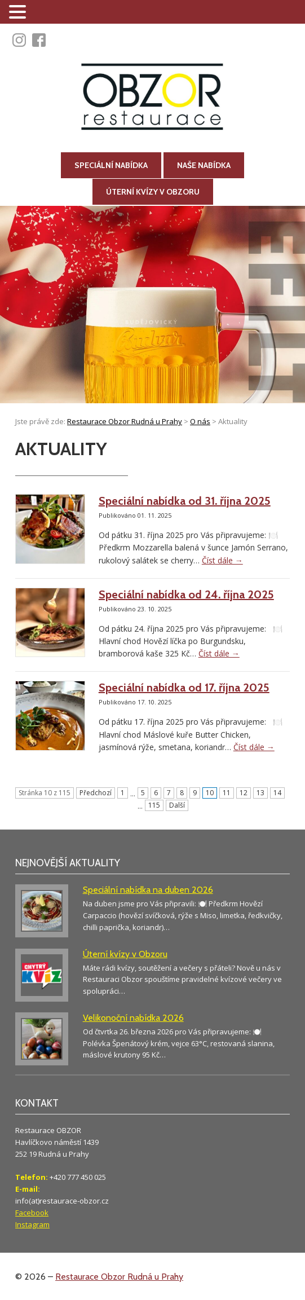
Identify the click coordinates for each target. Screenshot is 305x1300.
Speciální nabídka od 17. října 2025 (184, 687)
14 (277, 792)
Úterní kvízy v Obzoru (153, 192)
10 (210, 792)
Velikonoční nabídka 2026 (133, 1017)
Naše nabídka (204, 165)
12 (243, 792)
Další (177, 805)
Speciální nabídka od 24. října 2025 (186, 594)
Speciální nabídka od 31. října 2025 (185, 501)
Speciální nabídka (111, 165)
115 (154, 805)
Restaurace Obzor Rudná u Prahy (119, 1276)
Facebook (31, 1213)
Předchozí (95, 792)
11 (227, 792)
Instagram (32, 1224)
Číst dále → (222, 560)
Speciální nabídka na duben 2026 (148, 889)
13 (260, 792)
